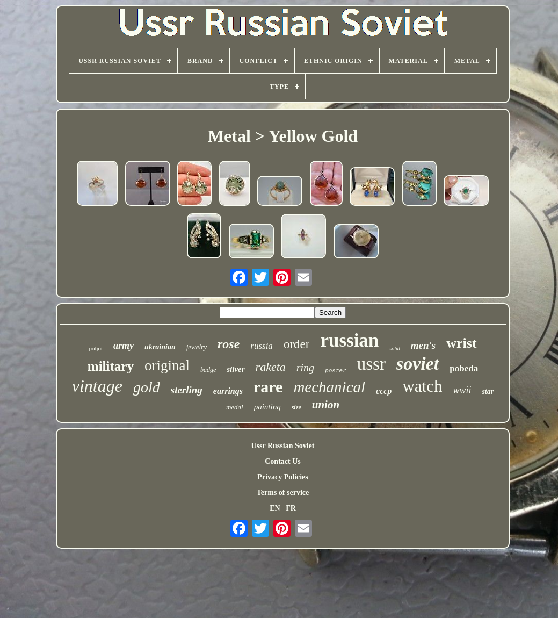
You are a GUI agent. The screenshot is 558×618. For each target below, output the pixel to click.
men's (423, 345)
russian (349, 340)
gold (146, 387)
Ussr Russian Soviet (283, 446)
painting (267, 407)
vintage (97, 386)
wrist (461, 343)
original (167, 365)
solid (394, 348)
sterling (186, 390)
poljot (96, 348)
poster (335, 371)
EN (275, 508)
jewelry (196, 347)
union (325, 404)
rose (229, 344)
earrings (228, 391)
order (297, 344)
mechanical (329, 387)
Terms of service (283, 492)
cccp (384, 391)
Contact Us (283, 461)
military (111, 366)
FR (291, 508)
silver (235, 369)
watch (422, 386)
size (296, 407)
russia (261, 346)
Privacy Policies (282, 477)
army (123, 345)
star (488, 391)
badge (208, 369)
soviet (417, 363)
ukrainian (160, 347)
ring (305, 367)
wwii (462, 390)
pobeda (464, 368)
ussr (371, 363)
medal (234, 407)
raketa (271, 366)
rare (267, 387)
